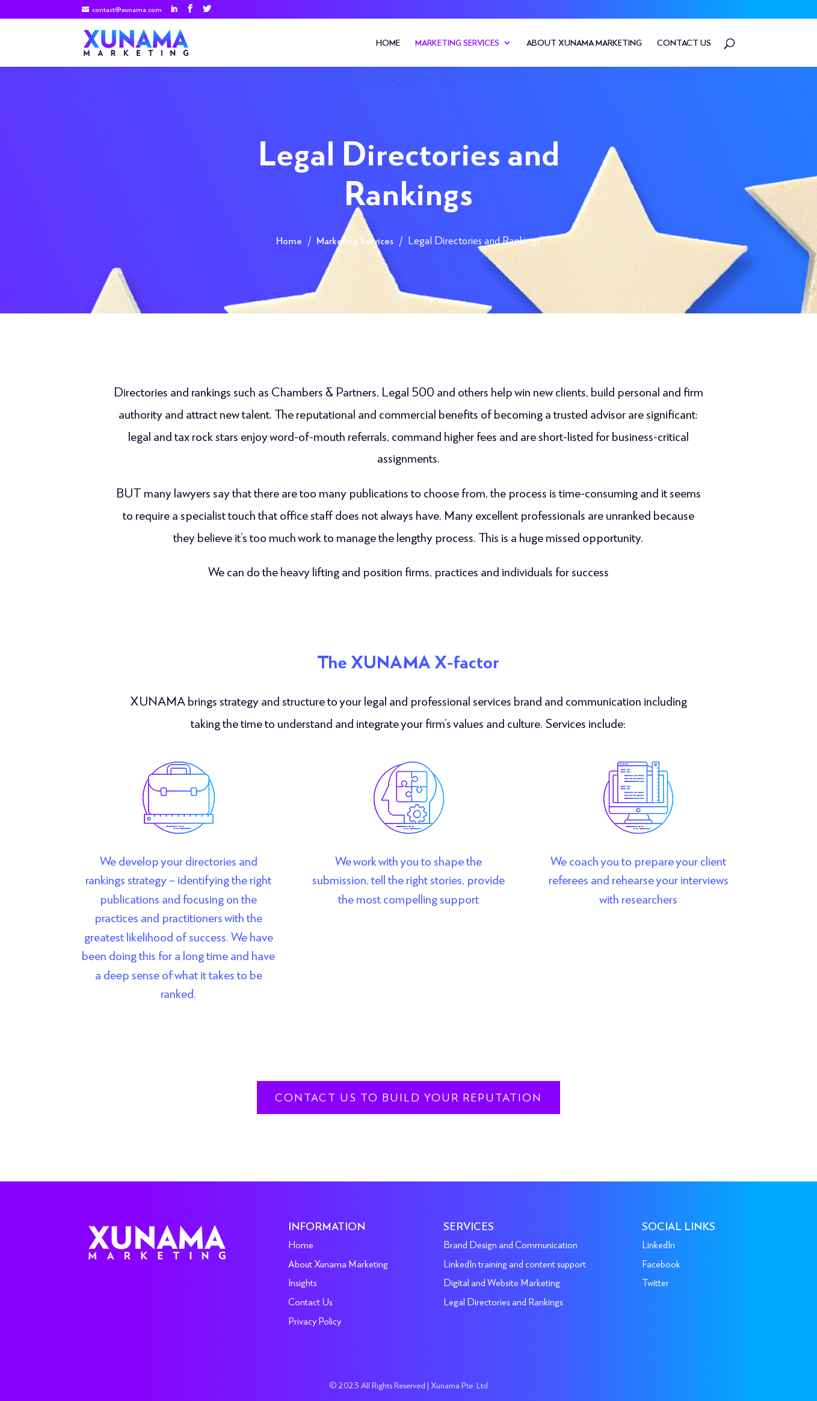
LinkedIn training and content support (514, 1263)
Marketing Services (457, 43)
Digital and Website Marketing (501, 1282)
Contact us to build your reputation (408, 1097)
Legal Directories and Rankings (503, 1301)
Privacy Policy (314, 1320)
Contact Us (684, 43)
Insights (302, 1282)
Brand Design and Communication (510, 1244)
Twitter (655, 1282)
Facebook (661, 1263)
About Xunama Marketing (584, 43)
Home (388, 43)
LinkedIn (658, 1244)
